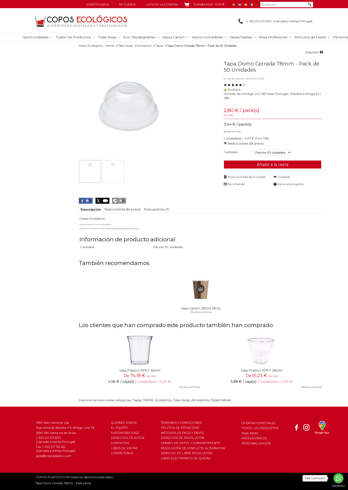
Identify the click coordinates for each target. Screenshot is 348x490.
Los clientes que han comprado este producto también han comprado (176, 325)
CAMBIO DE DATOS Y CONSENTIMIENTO (190, 443)
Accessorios (200, 400)
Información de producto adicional (127, 239)
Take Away (107, 37)
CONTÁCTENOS (122, 453)
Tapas (137, 400)
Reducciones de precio (246, 143)
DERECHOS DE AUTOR (127, 438)
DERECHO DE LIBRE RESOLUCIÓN (186, 453)
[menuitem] (36, 36)
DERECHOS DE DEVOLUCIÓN (182, 438)
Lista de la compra (162, 4)
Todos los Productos (73, 37)
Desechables (241, 37)
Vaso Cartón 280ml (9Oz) (201, 308)
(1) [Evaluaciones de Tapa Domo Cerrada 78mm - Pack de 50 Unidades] (234, 84)
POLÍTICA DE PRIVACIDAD (180, 428)
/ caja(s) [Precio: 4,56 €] (121, 381)
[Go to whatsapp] (338, 478)
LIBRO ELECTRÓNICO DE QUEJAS (185, 458)
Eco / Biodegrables (139, 37)
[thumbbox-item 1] (90, 171)
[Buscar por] (283, 4)
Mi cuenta (127, 4)
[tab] (91, 209)
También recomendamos (114, 263)
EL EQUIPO (119, 428)
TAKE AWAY (249, 433)
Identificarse (97, 4)
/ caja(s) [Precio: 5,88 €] (243, 381)
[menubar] (179, 37)
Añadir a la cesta (272, 164)
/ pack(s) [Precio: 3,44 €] (241, 110)
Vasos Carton (173, 37)
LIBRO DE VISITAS (124, 448)
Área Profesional (273, 37)
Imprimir (312, 52)
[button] (86, 201)
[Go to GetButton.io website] (338, 486)
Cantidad (230, 152)
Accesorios (163, 400)
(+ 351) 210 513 (252, 21)
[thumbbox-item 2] (113, 171)
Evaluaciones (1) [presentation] (156, 209)
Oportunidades (35, 37)
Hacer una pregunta (290, 184)
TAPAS (148, 400)
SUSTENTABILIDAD (125, 433)
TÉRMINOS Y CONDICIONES (181, 423)
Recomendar (236, 184)
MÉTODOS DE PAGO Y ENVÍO (182, 433)
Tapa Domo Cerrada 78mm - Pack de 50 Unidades (271, 67)
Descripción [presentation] (91, 209)
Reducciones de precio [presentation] (122, 209)
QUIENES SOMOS (124, 423)
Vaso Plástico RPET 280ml (261, 370)
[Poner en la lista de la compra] (245, 176)
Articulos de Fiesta (310, 37)
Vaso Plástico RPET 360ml (139, 370)
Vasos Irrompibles (207, 37)
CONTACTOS (120, 443)
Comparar (283, 176)
